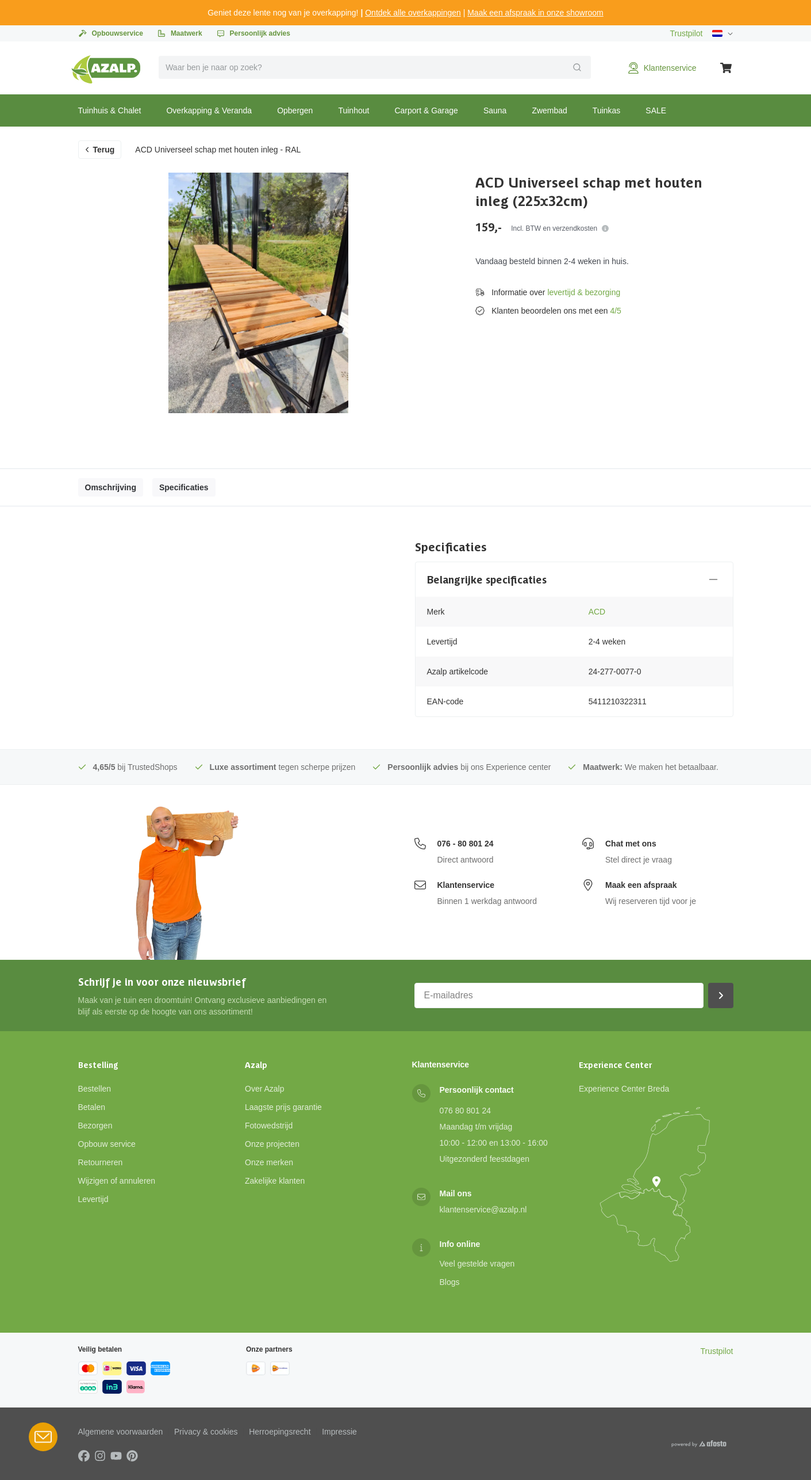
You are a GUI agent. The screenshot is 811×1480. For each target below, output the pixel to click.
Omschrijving (110, 487)
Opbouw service (107, 1144)
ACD (597, 611)
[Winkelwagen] (726, 67)
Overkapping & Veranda (209, 110)
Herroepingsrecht (279, 1431)
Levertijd (93, 1199)
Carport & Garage (426, 110)
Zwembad (549, 110)
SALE (655, 110)
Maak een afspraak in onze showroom (535, 12)
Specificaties (184, 487)
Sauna (494, 110)
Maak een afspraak (641, 885)
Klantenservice (466, 885)
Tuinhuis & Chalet (109, 110)
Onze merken (269, 1162)
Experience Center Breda (624, 1088)
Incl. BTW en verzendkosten (560, 228)
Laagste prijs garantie (283, 1107)
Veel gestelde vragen (477, 1263)
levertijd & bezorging (583, 292)
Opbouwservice (110, 33)
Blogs (450, 1282)
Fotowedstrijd (269, 1125)
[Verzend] (577, 67)
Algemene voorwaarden (120, 1431)
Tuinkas (607, 110)
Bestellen (95, 1088)
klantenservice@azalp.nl (483, 1209)
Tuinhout (353, 110)
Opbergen (295, 110)
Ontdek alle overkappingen (413, 12)
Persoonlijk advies (253, 33)
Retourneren (100, 1162)
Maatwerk (179, 33)
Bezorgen (95, 1125)
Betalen (91, 1107)
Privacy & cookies (205, 1431)
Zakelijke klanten (275, 1180)
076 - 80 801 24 (465, 843)
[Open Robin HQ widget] (43, 1436)
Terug (99, 149)
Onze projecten (272, 1144)
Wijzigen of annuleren (117, 1180)
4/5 (615, 310)
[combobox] (375, 67)
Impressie (339, 1431)
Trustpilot (686, 33)
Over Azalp (264, 1088)
